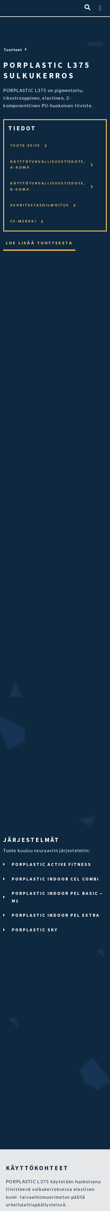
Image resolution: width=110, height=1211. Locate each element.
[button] (100, 8)
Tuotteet (13, 50)
